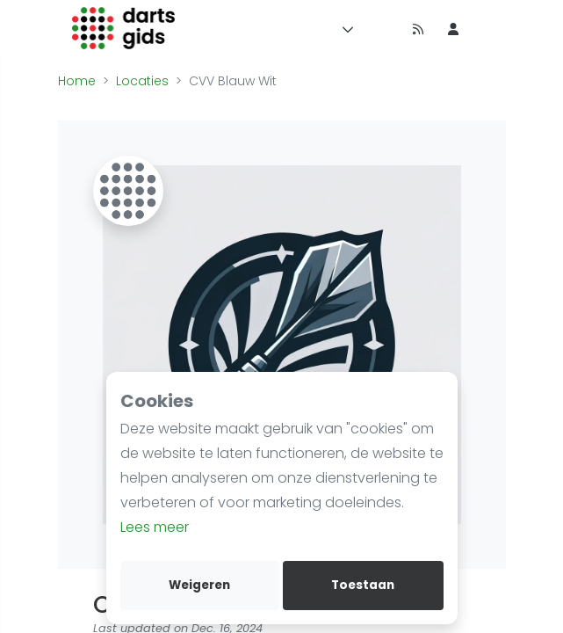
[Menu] (344, 28)
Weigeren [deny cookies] (199, 585)
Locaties (142, 81)
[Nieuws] (418, 28)
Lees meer (154, 527)
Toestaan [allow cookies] (362, 585)
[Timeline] (383, 28)
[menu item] (453, 28)
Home (77, 81)
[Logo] (124, 28)
